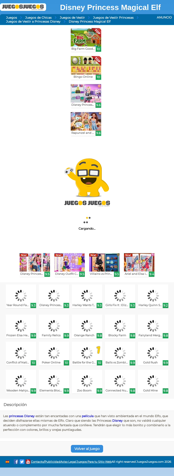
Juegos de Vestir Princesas (113, 18)
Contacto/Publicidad (45, 461)
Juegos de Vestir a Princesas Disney (33, 21)
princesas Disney (22, 416)
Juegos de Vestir (72, 18)
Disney (117, 421)
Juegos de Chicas (38, 18)
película (88, 416)
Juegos (11, 18)
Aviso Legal (68, 461)
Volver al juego (87, 449)
